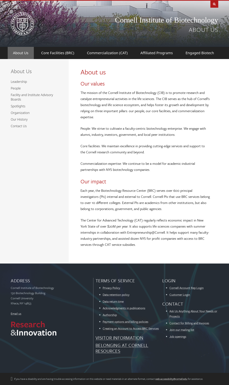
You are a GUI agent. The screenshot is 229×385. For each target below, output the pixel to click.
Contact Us (19, 126)
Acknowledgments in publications (124, 308)
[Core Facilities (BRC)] (57, 53)
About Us (21, 71)
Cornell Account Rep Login (186, 288)
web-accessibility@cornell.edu (171, 379)
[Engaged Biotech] (199, 53)
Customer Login (179, 294)
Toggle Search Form (214, 4)
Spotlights (18, 106)
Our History (19, 119)
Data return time (113, 301)
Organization (20, 113)
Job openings (177, 336)
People (16, 88)
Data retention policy (116, 294)
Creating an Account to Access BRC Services (131, 328)
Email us (16, 313)
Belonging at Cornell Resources (122, 348)
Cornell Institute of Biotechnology (166, 20)
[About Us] (21, 53)
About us (203, 29)
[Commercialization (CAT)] (107, 53)
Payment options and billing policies (125, 321)
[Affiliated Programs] (156, 53)
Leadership (19, 81)
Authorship (110, 315)
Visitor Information (119, 337)
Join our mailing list (181, 329)
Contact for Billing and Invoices (189, 323)
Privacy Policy (111, 288)
